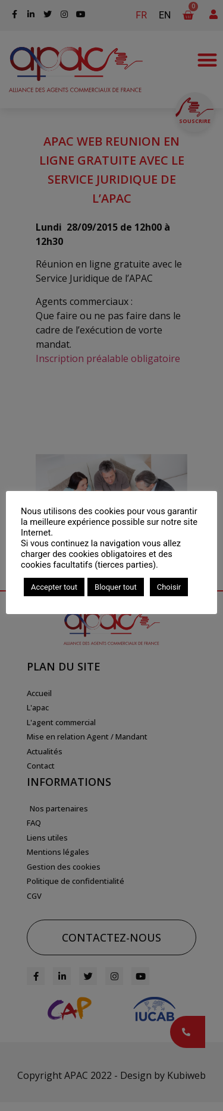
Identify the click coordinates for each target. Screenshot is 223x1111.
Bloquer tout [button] (116, 587)
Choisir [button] (169, 587)
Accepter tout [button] (54, 587)
